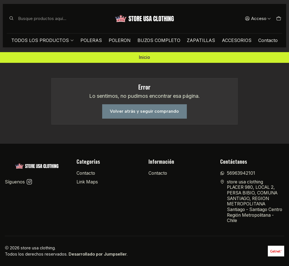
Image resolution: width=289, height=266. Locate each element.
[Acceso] (258, 18)
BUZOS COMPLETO (158, 40)
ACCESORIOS (236, 40)
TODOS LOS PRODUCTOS (42, 40)
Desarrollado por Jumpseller (98, 254)
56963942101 (237, 173)
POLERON (120, 40)
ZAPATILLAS (201, 40)
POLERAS (91, 40)
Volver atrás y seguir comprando (144, 111)
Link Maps (87, 182)
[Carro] (278, 18)
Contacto (268, 40)
